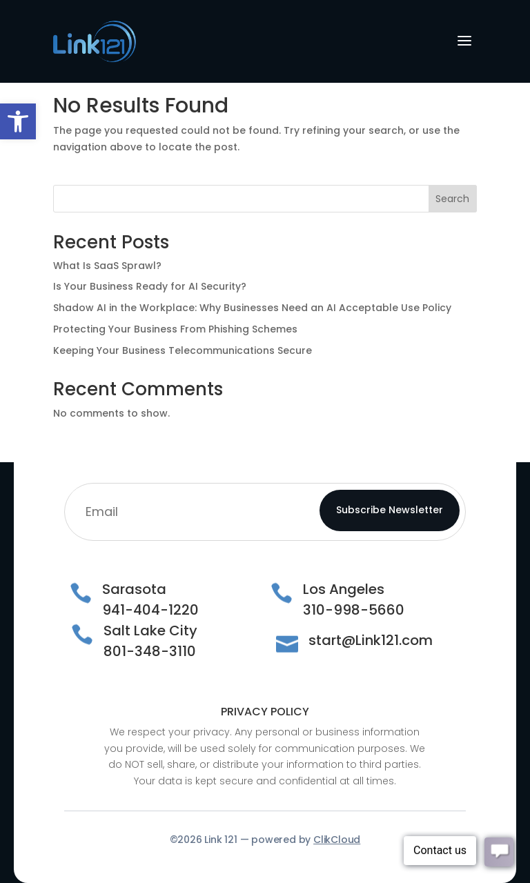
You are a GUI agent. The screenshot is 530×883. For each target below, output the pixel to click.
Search (452, 199)
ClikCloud (336, 839)
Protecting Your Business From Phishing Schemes (175, 329)
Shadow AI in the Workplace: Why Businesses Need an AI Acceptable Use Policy (252, 308)
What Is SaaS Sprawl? (107, 265)
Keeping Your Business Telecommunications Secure (182, 350)
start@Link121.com (370, 640)
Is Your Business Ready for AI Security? (149, 286)
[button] (18, 121)
